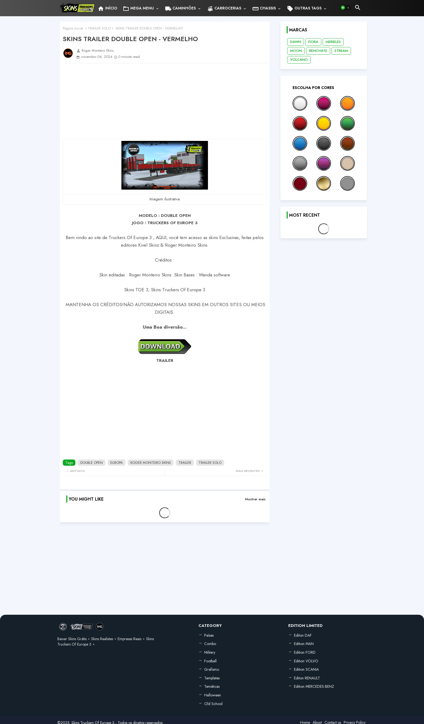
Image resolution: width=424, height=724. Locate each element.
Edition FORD (305, 652)
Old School (213, 703)
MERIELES (333, 41)
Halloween (212, 695)
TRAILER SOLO (99, 28)
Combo (210, 643)
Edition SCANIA (306, 669)
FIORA (313, 41)
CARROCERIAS (224, 8)
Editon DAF (303, 635)
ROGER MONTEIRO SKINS (150, 462)
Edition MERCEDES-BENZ (314, 686)
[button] (345, 7)
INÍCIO (107, 8)
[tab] (107, 8)
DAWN (295, 41)
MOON (296, 50)
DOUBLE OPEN (91, 462)
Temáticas (212, 686)
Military (209, 652)
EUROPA (116, 462)
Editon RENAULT (307, 678)
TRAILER (184, 462)
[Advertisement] (165, 101)
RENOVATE (318, 50)
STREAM (341, 50)
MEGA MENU (138, 8)
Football (210, 661)
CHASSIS (264, 8)
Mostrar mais (255, 499)
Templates (212, 678)
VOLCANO (299, 59)
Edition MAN (304, 643)
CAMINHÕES (180, 8)
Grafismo (211, 669)
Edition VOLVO (306, 661)
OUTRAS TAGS (304, 8)
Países (209, 635)
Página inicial (73, 28)
